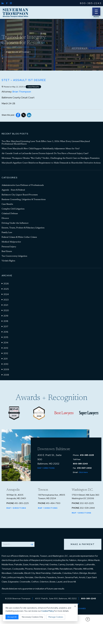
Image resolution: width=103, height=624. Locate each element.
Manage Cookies (55, 617)
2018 (5, 321)
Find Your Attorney (18, 52)
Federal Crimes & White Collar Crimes (19, 237)
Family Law (7, 232)
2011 (5, 358)
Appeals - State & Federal (13, 190)
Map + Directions (46, 468)
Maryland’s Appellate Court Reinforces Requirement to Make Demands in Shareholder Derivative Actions (51, 163)
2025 (5, 289)
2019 (5, 316)
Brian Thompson (21, 91)
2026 (5, 283)
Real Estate (7, 251)
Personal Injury (9, 247)
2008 (5, 375)
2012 (5, 353)
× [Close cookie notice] (75, 606)
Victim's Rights (8, 261)
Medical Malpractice (11, 242)
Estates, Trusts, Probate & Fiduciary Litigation (23, 228)
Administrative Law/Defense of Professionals (23, 185)
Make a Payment (83, 544)
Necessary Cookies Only (32, 617)
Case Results (33, 87)
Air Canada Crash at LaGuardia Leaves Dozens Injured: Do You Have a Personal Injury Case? (45, 153)
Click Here (83, 472)
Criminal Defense (10, 214)
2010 (5, 364)
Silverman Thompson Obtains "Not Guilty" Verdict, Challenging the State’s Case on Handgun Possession (51, 158)
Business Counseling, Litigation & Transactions (24, 199)
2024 (5, 294)
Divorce (5, 218)
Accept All (12, 617)
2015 (5, 337)
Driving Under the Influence (15, 223)
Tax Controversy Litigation (14, 256)
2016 (5, 332)
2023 (5, 299)
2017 (5, 326)
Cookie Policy (47, 611)
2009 (5, 369)
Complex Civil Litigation (13, 209)
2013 (5, 348)
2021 (5, 305)
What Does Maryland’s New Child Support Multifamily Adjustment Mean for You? (41, 149)
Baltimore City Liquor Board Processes (20, 195)
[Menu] (96, 12)
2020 (5, 310)
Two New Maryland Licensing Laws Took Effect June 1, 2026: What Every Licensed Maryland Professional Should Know (46, 142)
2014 (5, 342)
